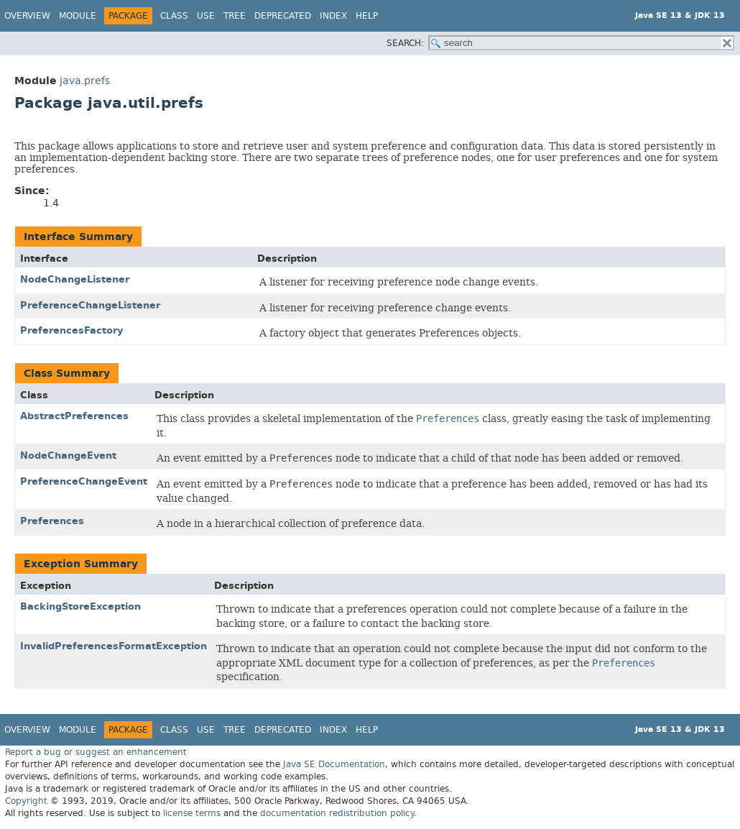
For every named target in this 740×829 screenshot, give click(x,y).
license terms (192, 813)
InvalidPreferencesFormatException (113, 646)
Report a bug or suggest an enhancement (96, 752)
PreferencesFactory (71, 330)
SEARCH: (405, 43)
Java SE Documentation (334, 764)
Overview (27, 16)
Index (333, 16)
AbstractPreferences (74, 416)
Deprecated (282, 16)
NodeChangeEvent (68, 455)
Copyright (26, 801)
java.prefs (85, 81)
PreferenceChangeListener (90, 305)
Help (367, 16)
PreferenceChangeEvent (83, 481)
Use (206, 16)
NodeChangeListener (74, 279)
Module (77, 16)
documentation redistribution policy (337, 813)
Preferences (52, 521)
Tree (234, 16)
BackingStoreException (80, 606)
